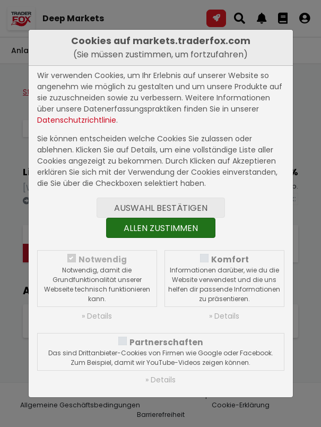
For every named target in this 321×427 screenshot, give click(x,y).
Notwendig (103, 259)
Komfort (230, 259)
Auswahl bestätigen (160, 208)
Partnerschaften (166, 342)
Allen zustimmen (161, 228)
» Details (97, 316)
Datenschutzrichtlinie (76, 120)
